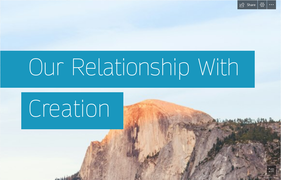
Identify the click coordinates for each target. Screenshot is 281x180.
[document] (140, 90)
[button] (247, 4)
